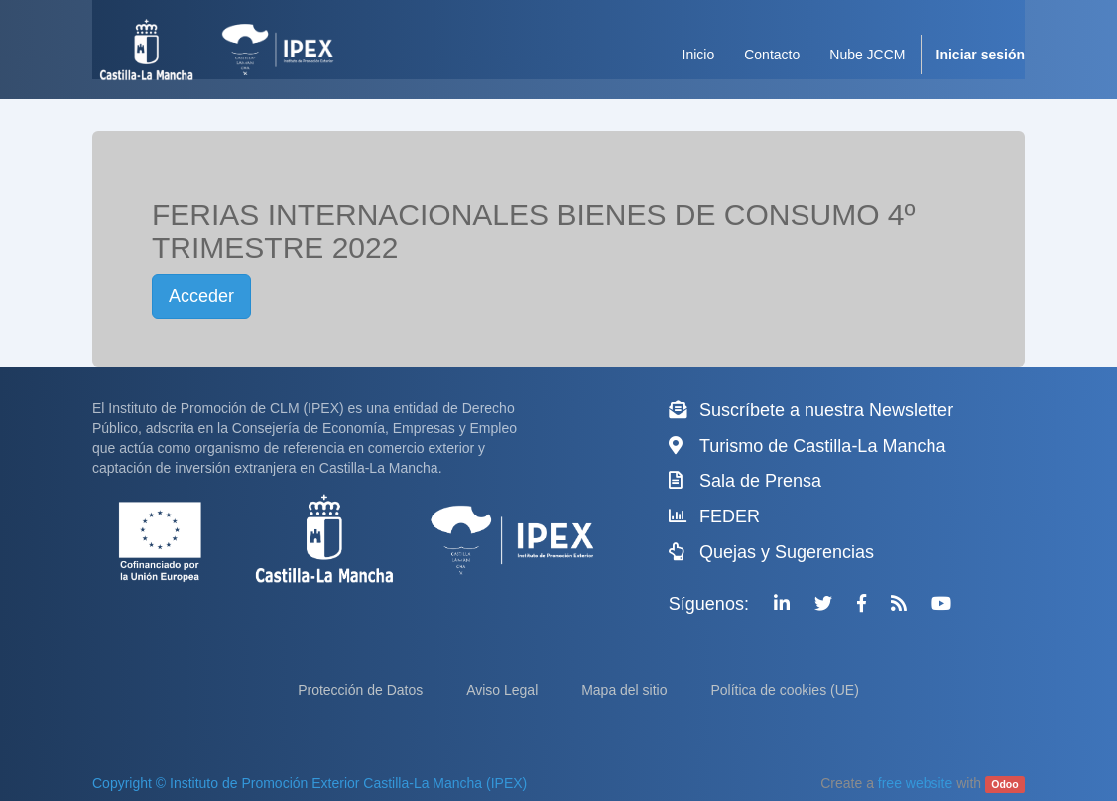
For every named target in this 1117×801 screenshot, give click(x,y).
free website (915, 783)
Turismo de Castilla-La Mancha (822, 446)
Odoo (1004, 784)
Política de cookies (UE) (784, 690)
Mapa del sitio (626, 690)
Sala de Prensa (760, 481)
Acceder (201, 296)
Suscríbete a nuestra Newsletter (826, 410)
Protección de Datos (362, 690)
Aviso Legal (504, 690)
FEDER (729, 516)
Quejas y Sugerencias (786, 552)
